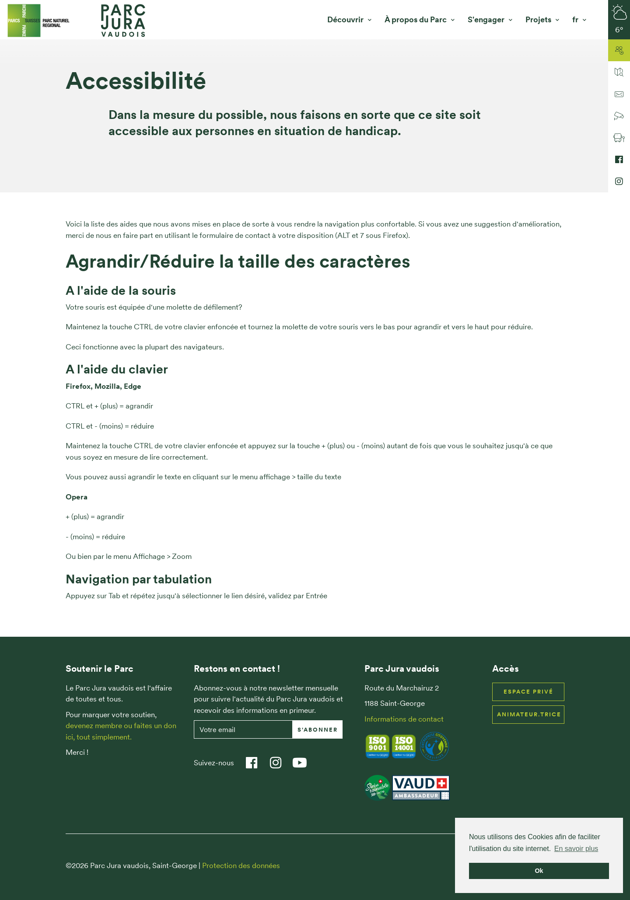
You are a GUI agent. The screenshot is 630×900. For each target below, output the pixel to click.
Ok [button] (539, 870)
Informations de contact (404, 719)
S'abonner (318, 729)
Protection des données (241, 865)
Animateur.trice (529, 714)
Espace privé (528, 691)
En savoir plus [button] (576, 848)
